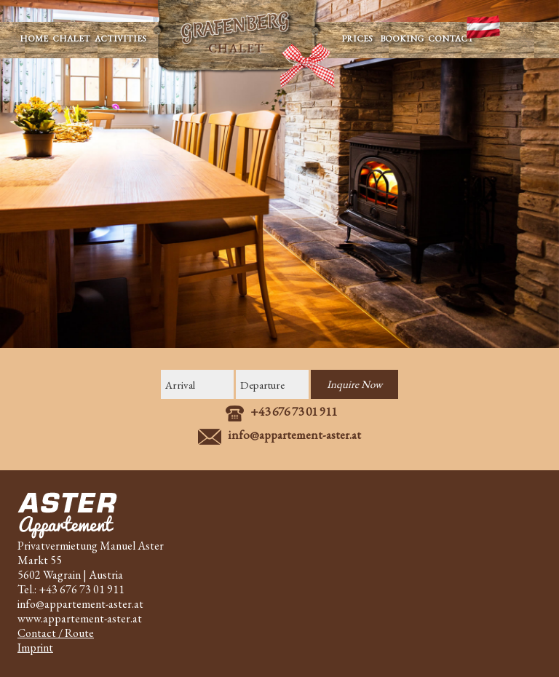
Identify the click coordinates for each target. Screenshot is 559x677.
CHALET (71, 38)
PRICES (355, 38)
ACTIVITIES (123, 38)
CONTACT (451, 38)
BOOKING (400, 38)
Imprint (35, 647)
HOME (34, 38)
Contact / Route (55, 633)
